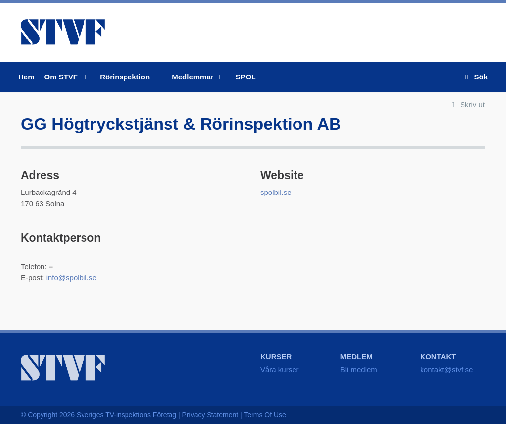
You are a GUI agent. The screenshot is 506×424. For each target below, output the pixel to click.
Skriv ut (466, 104)
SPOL (246, 77)
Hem (26, 77)
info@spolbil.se (71, 277)
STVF (63, 32)
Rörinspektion (131, 77)
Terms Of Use (265, 415)
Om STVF (67, 77)
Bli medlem (358, 369)
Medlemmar (199, 77)
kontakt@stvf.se (446, 369)
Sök (475, 77)
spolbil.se (276, 192)
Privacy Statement (210, 415)
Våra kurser (279, 369)
